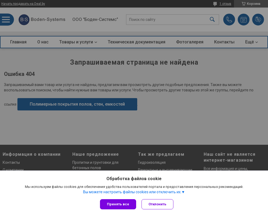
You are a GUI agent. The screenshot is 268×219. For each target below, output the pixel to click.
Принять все (118, 204)
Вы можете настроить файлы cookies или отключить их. (132, 192)
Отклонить (157, 204)
